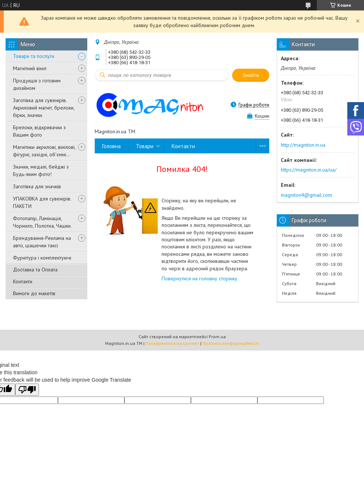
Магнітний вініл (29, 68)
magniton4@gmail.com (306, 195)
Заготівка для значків (37, 186)
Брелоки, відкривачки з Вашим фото (39, 131)
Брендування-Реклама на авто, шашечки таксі (42, 242)
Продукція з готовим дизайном (37, 84)
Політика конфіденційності (230, 343)
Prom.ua (217, 336)
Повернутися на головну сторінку (199, 278)
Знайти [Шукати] (251, 75)
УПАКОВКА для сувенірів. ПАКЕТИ (42, 202)
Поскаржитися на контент (172, 343)
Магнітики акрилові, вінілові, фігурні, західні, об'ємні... (44, 151)
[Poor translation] (27, 390)
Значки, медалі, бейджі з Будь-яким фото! (41, 170)
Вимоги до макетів (34, 293)
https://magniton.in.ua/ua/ (309, 169)
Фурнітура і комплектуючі (42, 257)
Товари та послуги (33, 56)
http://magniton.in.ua (303, 144)
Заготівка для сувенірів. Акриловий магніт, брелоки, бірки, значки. (43, 107)
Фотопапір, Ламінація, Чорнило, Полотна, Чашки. (42, 222)
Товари (144, 146)
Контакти (22, 281)
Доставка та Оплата (35, 269)
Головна (111, 146)
